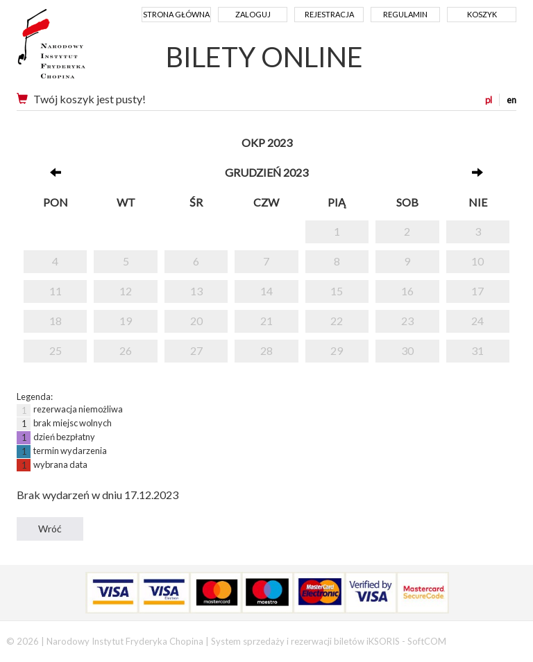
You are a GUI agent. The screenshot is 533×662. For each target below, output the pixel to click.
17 (477, 290)
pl (488, 99)
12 (125, 290)
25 (55, 350)
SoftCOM (426, 641)
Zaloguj (253, 14)
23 (407, 320)
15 (336, 290)
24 (477, 320)
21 (266, 320)
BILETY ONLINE (264, 56)
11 (55, 290)
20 (196, 320)
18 (55, 320)
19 (125, 320)
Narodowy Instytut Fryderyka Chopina (77, 48)
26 (125, 350)
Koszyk (482, 14)
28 (266, 350)
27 (196, 350)
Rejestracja (329, 14)
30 (407, 350)
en (511, 99)
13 (196, 290)
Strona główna (176, 14)
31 (477, 350)
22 (336, 320)
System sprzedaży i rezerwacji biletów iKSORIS (305, 641)
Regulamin (405, 14)
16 (407, 290)
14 (266, 290)
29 (336, 350)
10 (477, 261)
